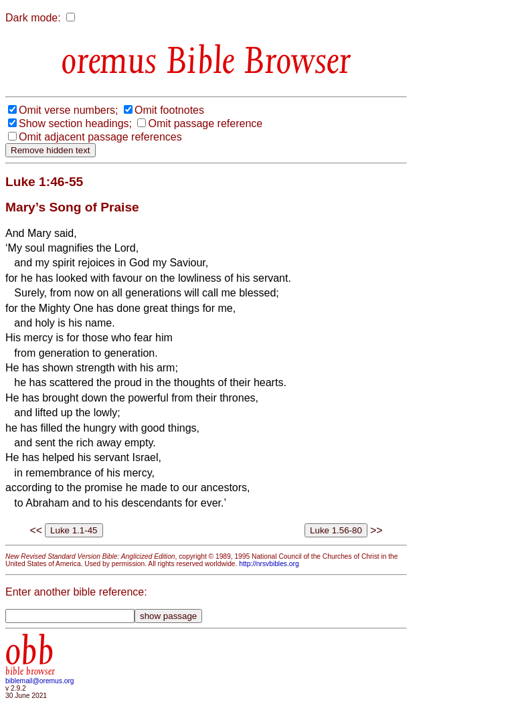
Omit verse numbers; (68, 110)
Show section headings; (75, 123)
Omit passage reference (205, 123)
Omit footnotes (169, 110)
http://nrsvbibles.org (268, 563)
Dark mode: (33, 17)
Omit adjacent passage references (100, 137)
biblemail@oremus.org (39, 681)
